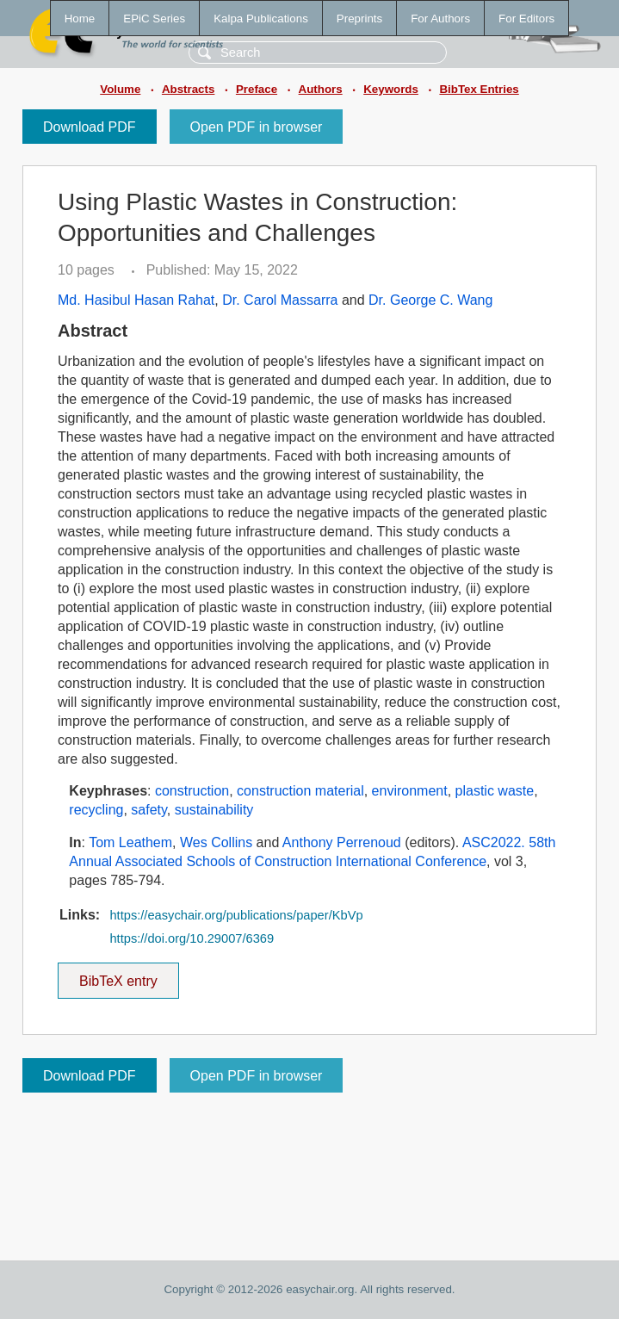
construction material (300, 790)
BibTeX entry (118, 975)
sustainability (214, 809)
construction (192, 790)
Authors (321, 89)
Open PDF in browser (256, 127)
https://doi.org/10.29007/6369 (191, 938)
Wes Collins (216, 842)
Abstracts (188, 89)
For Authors (440, 18)
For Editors (526, 18)
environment (410, 790)
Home (80, 18)
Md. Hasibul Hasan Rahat (136, 300)
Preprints (359, 18)
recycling (96, 809)
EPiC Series (154, 18)
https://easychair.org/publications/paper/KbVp (235, 915)
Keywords (390, 89)
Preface (256, 89)
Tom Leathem (130, 842)
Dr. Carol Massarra (279, 300)
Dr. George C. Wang (430, 300)
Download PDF (89, 127)
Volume (120, 89)
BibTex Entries (478, 89)
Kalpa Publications (261, 18)
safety (149, 809)
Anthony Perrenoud (341, 842)
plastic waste (495, 790)
